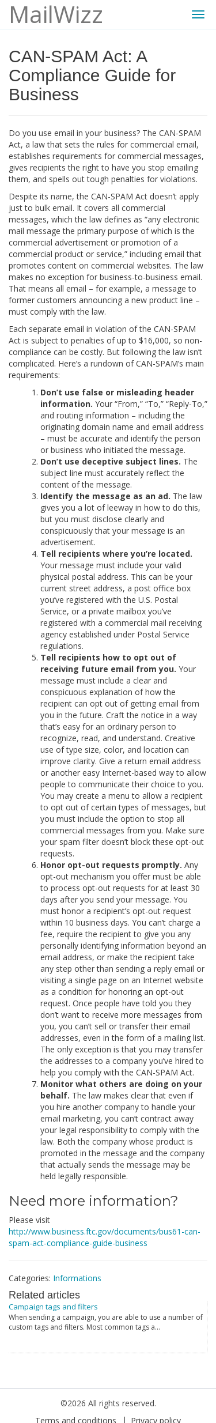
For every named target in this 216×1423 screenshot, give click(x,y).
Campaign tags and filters (53, 1306)
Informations (77, 1278)
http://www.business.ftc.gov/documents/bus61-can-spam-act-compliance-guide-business (104, 1237)
